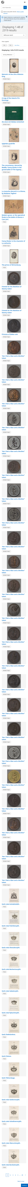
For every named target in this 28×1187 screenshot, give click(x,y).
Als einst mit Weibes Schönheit (13, 122)
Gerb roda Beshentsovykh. (11, 969)
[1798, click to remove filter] (10, 45)
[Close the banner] (26, 17)
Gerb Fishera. (6, 1056)
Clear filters (17, 45)
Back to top (21, 1181)
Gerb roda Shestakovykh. (11, 948)
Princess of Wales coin (10, 334)
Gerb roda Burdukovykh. (11, 1165)
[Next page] (25, 1175)
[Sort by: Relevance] (8, 54)
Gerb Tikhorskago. (8, 1078)
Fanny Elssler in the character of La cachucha (13, 242)
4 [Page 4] (15, 1175)
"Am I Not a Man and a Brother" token (13, 357)
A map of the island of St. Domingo (11, 99)
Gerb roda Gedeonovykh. (11, 1100)
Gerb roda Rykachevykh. (10, 1013)
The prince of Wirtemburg (11, 265)
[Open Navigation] (25, 2)
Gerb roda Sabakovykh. (10, 991)
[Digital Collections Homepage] (2, 2)
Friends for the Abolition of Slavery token (11, 288)
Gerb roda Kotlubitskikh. (11, 904)
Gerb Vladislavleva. (9, 1034)
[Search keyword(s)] (12, 7)
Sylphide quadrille (8, 144)
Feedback (24, 1185)
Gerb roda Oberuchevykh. (11, 1143)
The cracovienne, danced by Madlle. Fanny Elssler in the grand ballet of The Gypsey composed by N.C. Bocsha (12, 168)
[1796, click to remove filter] (4, 45)
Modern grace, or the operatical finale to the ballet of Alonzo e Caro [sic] (13, 217)
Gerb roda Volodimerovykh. (12, 1121)
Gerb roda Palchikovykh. (10, 926)
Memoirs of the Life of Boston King (12, 75)
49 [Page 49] (22, 1175)
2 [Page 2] (10, 1175)
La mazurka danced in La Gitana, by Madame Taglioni (13, 192)
